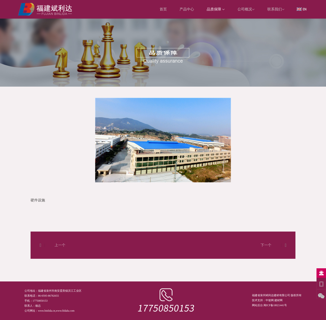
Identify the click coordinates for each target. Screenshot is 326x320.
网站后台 (257, 305)
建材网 (278, 300)
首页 (276, 93)
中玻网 (270, 300)
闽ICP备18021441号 (275, 305)
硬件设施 (289, 93)
